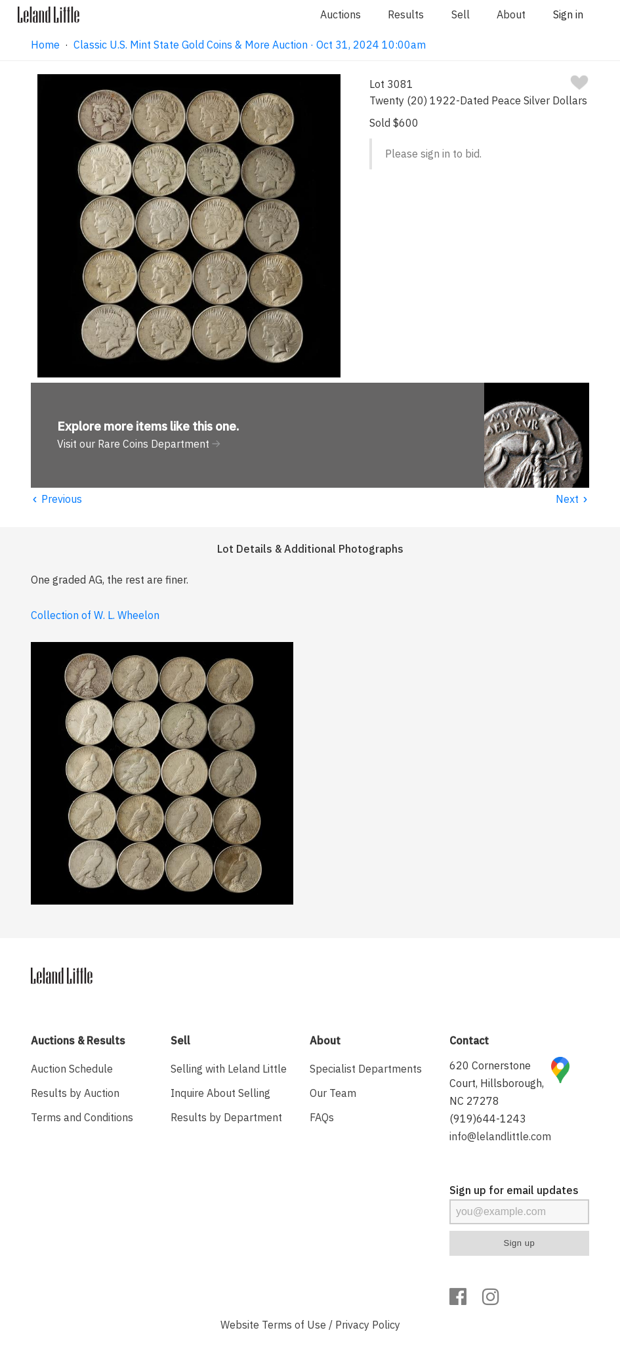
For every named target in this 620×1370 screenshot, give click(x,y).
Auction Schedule (72, 1068)
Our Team (333, 1093)
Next (572, 498)
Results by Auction (75, 1093)
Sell (460, 14)
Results (406, 14)
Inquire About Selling (220, 1093)
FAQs (322, 1117)
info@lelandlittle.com (500, 1136)
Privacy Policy (367, 1324)
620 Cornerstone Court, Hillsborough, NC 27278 (496, 1083)
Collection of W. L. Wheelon (95, 615)
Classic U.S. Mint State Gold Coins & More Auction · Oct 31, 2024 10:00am (249, 44)
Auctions (340, 14)
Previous (56, 498)
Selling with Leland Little (229, 1068)
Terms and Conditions (82, 1117)
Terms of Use (294, 1324)
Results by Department (226, 1117)
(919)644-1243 (487, 1118)
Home (45, 44)
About (511, 14)
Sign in (568, 14)
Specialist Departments (366, 1068)
